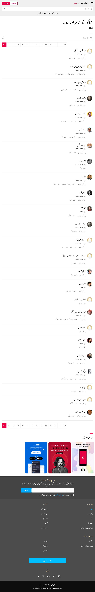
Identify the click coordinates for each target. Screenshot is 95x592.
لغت (49, 13)
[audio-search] (4, 8)
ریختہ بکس (45, 551)
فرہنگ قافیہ (90, 514)
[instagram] (43, 576)
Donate (14, 3)
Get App (5, 3)
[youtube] (48, 576)
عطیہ (92, 509)
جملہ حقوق (40, 585)
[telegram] (38, 576)
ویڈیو (45, 13)
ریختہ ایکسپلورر (44, 528)
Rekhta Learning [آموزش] (87, 546)
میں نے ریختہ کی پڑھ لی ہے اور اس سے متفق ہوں (56, 495)
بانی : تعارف (44, 514)
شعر (53, 13)
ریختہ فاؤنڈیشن (44, 509)
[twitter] (53, 576)
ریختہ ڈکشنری (44, 546)
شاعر (56, 13)
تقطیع (92, 518)
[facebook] (59, 576)
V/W (64, 45)
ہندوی (46, 541)
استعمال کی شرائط (46, 585)
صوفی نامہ (91, 541)
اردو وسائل (90, 523)
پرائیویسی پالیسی (59, 495)
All (4, 45)
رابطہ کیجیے (45, 518)
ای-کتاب (40, 13)
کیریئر (46, 523)
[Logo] (85, 3)
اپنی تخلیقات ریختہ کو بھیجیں (86, 528)
